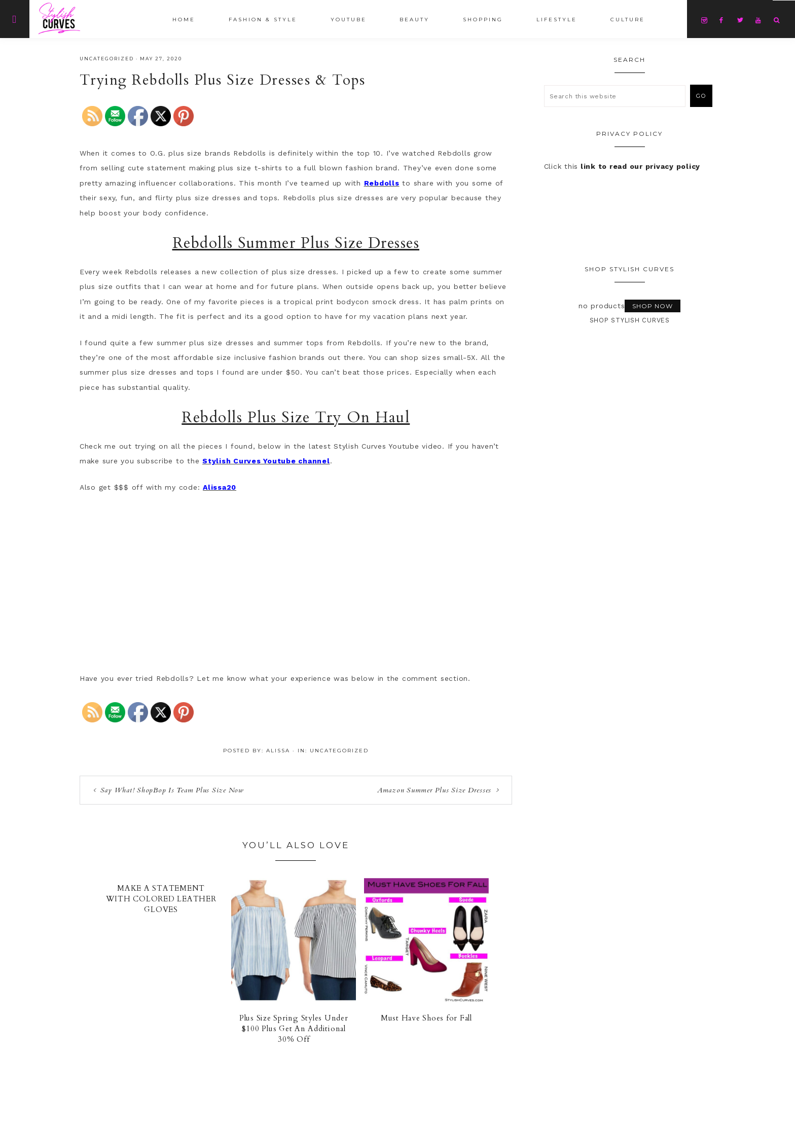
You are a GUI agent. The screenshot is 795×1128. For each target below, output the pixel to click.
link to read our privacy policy (640, 166)
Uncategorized (107, 58)
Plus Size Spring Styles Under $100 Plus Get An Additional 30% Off (293, 1028)
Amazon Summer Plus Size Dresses (434, 790)
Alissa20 (219, 487)
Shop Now (652, 306)
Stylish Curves (95, 18)
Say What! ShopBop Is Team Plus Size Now (172, 790)
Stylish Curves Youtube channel (266, 461)
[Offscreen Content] (14, 19)
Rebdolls (382, 183)
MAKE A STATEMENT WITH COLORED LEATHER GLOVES (161, 899)
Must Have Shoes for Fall (426, 1018)
